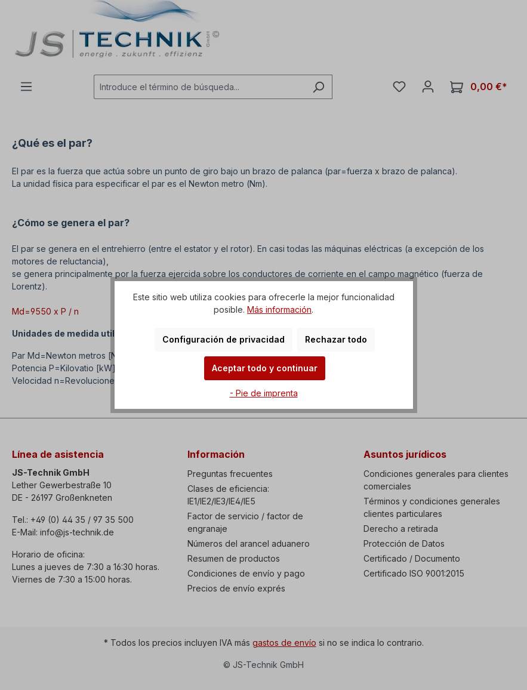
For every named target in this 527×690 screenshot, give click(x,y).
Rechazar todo (336, 339)
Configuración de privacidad (223, 339)
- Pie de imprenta (264, 393)
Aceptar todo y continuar (265, 368)
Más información (279, 309)
